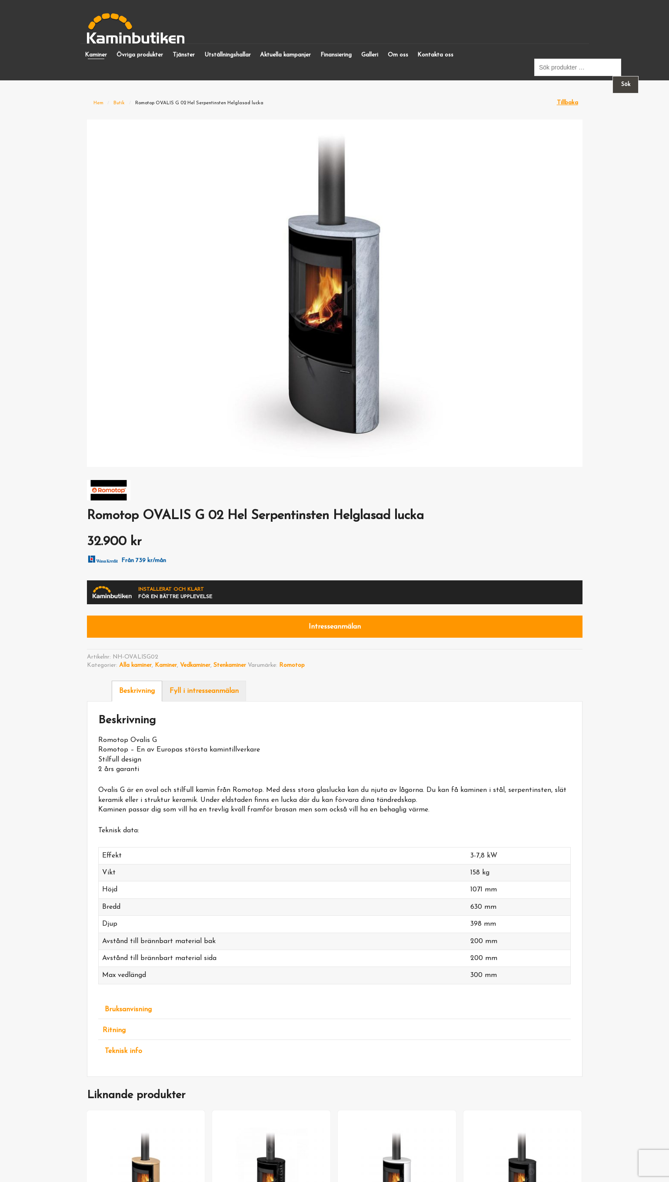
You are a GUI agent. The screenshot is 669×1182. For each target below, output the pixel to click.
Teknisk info (123, 1051)
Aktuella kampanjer (285, 55)
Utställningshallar (227, 55)
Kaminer (96, 55)
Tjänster (184, 55)
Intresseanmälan (335, 626)
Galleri (369, 55)
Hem (98, 103)
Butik (119, 103)
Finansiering (336, 55)
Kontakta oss (435, 55)
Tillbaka (567, 102)
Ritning (114, 1030)
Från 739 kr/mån (125, 558)
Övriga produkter (139, 55)
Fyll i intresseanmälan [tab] (204, 691)
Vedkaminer (195, 665)
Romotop (292, 665)
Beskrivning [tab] (137, 691)
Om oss (398, 55)
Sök (625, 84)
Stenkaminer (229, 665)
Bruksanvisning (128, 1009)
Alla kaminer (135, 665)
